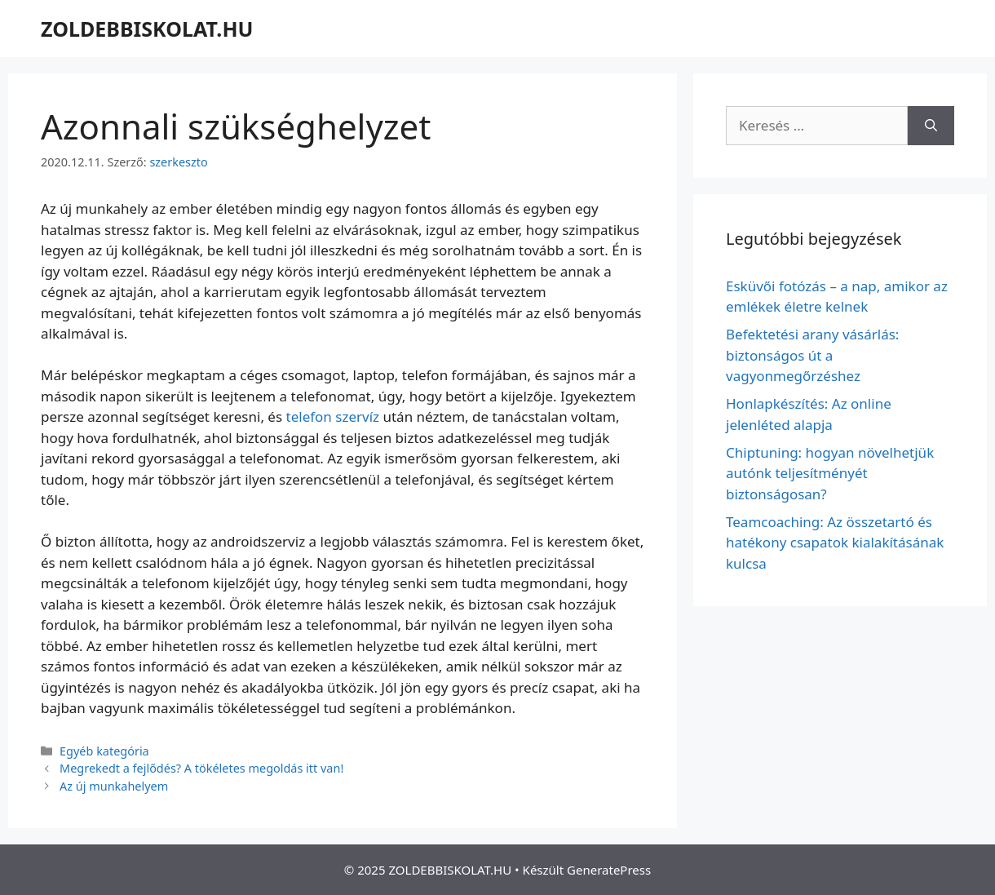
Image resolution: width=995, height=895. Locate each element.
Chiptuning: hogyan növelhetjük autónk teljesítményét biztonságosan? (830, 473)
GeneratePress (609, 870)
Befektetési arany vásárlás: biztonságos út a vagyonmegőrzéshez (812, 355)
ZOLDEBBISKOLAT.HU (147, 28)
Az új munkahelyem (114, 786)
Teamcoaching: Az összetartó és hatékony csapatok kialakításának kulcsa (835, 542)
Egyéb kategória (104, 751)
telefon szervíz (333, 416)
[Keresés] (931, 125)
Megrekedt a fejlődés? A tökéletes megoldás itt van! (201, 768)
